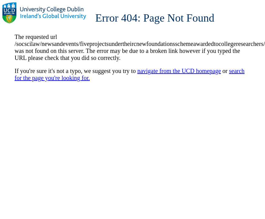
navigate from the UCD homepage (179, 71)
